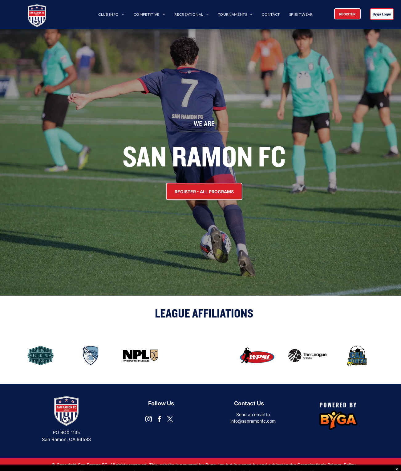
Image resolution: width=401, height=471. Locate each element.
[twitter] (170, 419)
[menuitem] (111, 14)
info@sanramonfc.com (253, 421)
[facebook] (159, 419)
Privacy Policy (341, 464)
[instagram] (148, 419)
